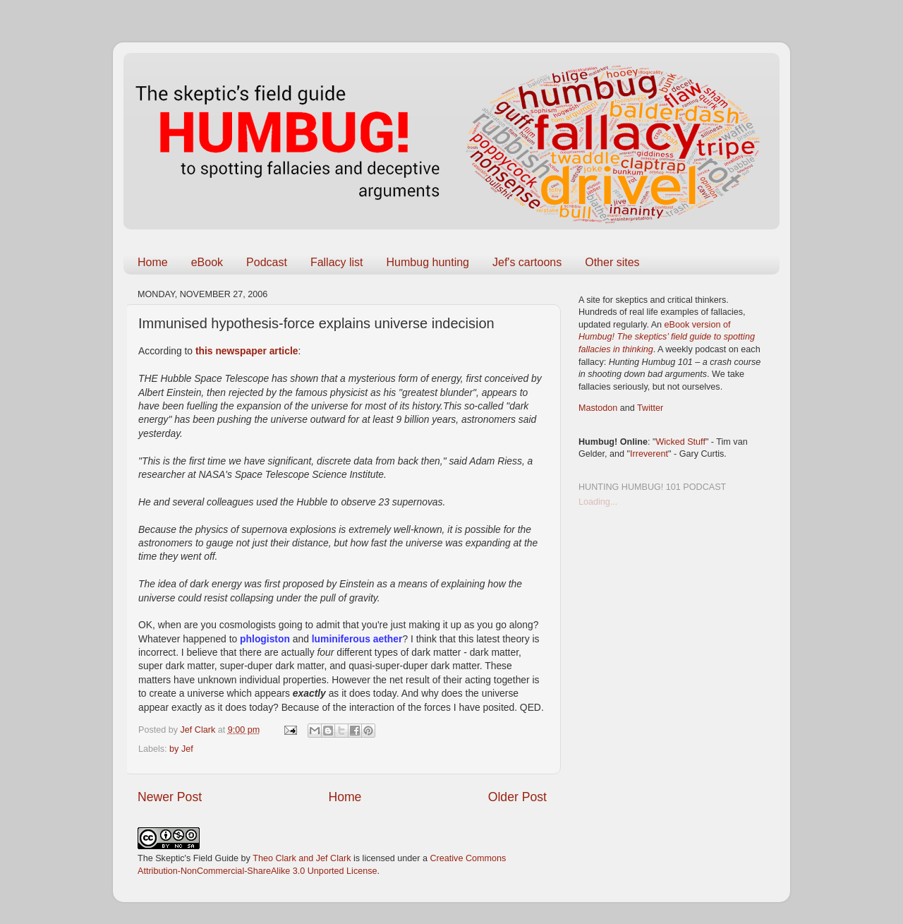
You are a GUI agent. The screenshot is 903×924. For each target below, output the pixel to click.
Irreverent (649, 454)
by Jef (181, 749)
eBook (207, 262)
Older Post (517, 797)
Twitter (650, 408)
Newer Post (170, 797)
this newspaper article (246, 350)
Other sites (612, 262)
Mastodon (597, 408)
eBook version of (666, 337)
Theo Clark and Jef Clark (302, 858)
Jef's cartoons (527, 262)
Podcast (266, 262)
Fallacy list (336, 262)
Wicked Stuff (680, 442)
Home (153, 262)
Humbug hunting (428, 262)
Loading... (597, 502)
